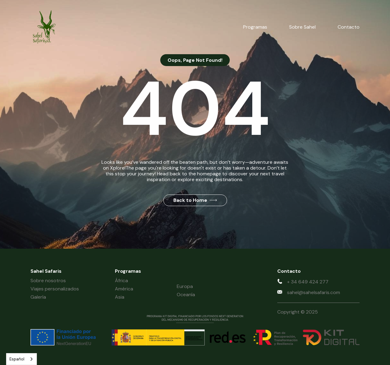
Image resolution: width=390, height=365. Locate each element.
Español (16, 359)
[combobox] (21, 359)
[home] (44, 27)
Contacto (349, 27)
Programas (255, 27)
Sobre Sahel (302, 27)
